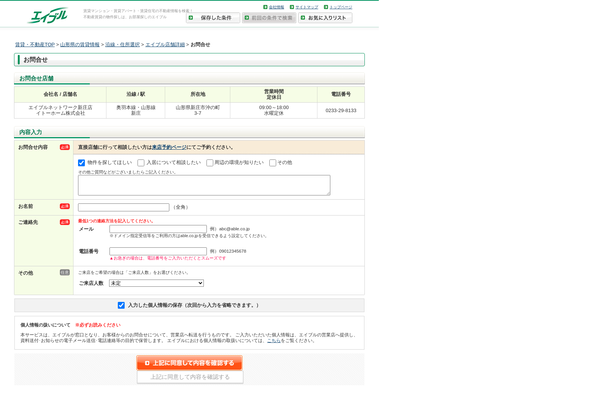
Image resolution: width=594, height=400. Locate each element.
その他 (284, 162)
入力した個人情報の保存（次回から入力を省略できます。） (194, 308)
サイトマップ (306, 7)
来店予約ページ (169, 147)
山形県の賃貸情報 (80, 44)
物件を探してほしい (110, 162)
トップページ (341, 7)
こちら (274, 343)
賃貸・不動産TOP (35, 44)
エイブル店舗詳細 (165, 44)
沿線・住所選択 (122, 44)
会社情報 (276, 7)
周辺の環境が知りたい (239, 162)
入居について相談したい (174, 162)
